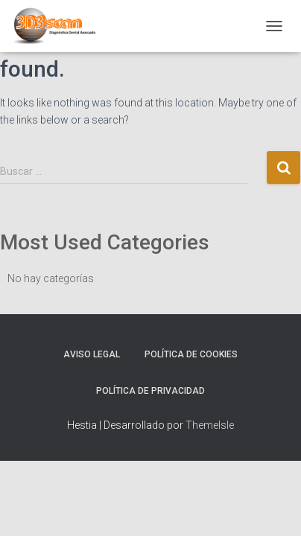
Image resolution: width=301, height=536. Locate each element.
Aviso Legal (91, 354)
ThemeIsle (210, 425)
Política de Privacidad (150, 391)
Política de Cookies (191, 354)
